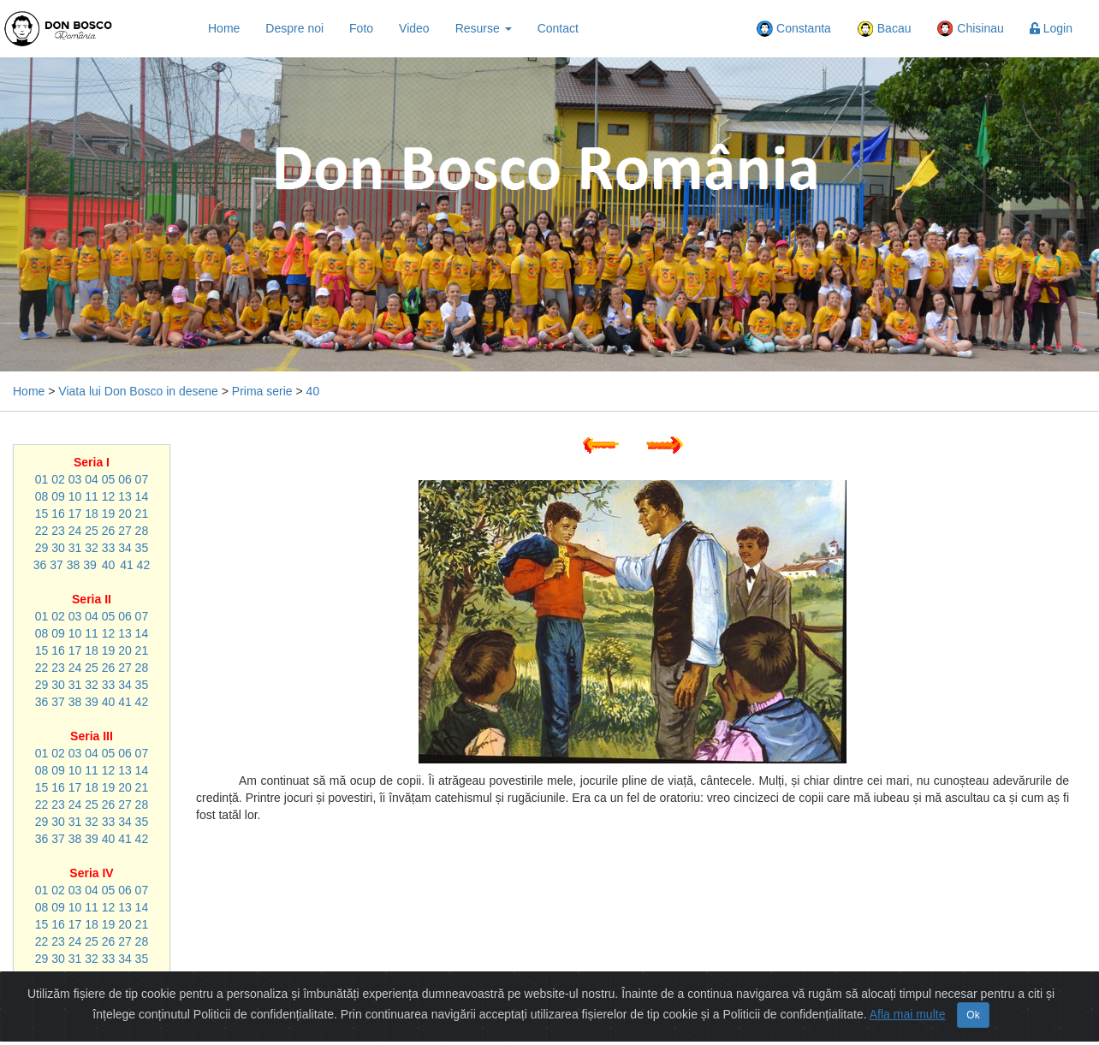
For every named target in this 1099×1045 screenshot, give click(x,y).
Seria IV (91, 873)
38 (73, 565)
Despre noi (294, 28)
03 (75, 479)
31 (75, 548)
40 (313, 391)
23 (58, 530)
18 (91, 513)
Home (224, 28)
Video (414, 28)
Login (1051, 28)
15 (42, 513)
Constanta (793, 29)
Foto (361, 28)
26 (109, 530)
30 (58, 548)
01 (42, 479)
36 (40, 565)
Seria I (92, 462)
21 (142, 513)
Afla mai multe (908, 1000)
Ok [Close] (972, 1001)
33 (109, 548)
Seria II (91, 599)
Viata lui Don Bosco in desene (138, 391)
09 (58, 496)
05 (109, 479)
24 (75, 530)
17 (75, 513)
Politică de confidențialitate (644, 1032)
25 (91, 530)
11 (91, 496)
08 (42, 496)
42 (144, 565)
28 (142, 530)
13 (125, 496)
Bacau (884, 29)
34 (125, 548)
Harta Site (530, 1032)
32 (91, 548)
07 (142, 479)
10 (75, 496)
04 (91, 479)
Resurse (483, 28)
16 (58, 513)
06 (125, 479)
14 (142, 496)
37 (56, 565)
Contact (558, 28)
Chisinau (969, 29)
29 (42, 548)
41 (127, 565)
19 (109, 513)
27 (125, 530)
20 (125, 513)
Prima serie (262, 391)
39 (90, 565)
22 (42, 530)
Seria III (91, 736)
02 (58, 479)
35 (142, 548)
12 (109, 496)
